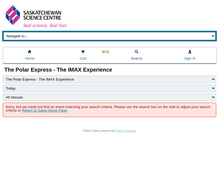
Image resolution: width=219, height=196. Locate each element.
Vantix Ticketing (126, 130)
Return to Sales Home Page (44, 110)
